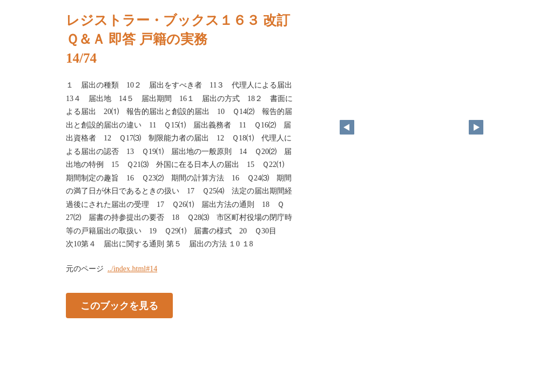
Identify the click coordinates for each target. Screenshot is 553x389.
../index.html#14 (132, 269)
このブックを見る (119, 305)
